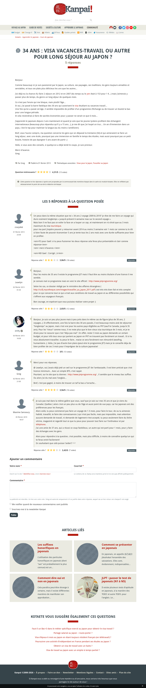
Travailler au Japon (100, 163)
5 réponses (73, 62)
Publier (13, 515)
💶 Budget (16, 32)
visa (76, 105)
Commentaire (17, 480)
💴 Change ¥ (27, 32)
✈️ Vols (37, 32)
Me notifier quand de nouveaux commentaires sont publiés (40, 504)
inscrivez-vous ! (45, 474)
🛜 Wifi (80, 32)
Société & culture (53, 27)
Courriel (79, 466)
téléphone (41, 424)
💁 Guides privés (68, 32)
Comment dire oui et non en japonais (51, 579)
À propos (40, 672)
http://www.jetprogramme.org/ (103, 281)
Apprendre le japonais (73, 27)
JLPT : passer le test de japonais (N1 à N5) (116, 579)
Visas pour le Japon (84, 163)
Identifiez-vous (28, 474)
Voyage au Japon (19, 27)
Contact (100, 672)
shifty (17, 330)
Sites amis (111, 672)
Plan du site (125, 672)
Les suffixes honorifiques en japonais (48, 548)
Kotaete (18, 37)
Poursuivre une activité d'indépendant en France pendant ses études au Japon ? (73, 641)
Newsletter (68, 672)
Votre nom (16, 466)
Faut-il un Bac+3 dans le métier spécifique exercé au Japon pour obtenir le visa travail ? (73, 628)
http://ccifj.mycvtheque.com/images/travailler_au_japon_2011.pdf (64, 289)
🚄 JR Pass (56, 32)
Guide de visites (35, 27)
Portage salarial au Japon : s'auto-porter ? (73, 633)
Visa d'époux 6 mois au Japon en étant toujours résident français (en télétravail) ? (73, 637)
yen (88, 93)
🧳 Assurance (98, 32)
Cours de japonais (46, 37)
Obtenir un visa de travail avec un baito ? (73, 645)
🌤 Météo (110, 32)
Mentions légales (85, 672)
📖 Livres (120, 32)
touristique (56, 225)
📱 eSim (88, 32)
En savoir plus (94, 686)
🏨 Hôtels (46, 32)
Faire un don (54, 672)
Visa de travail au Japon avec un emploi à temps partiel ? (73, 650)
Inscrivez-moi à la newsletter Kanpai (29, 509)
